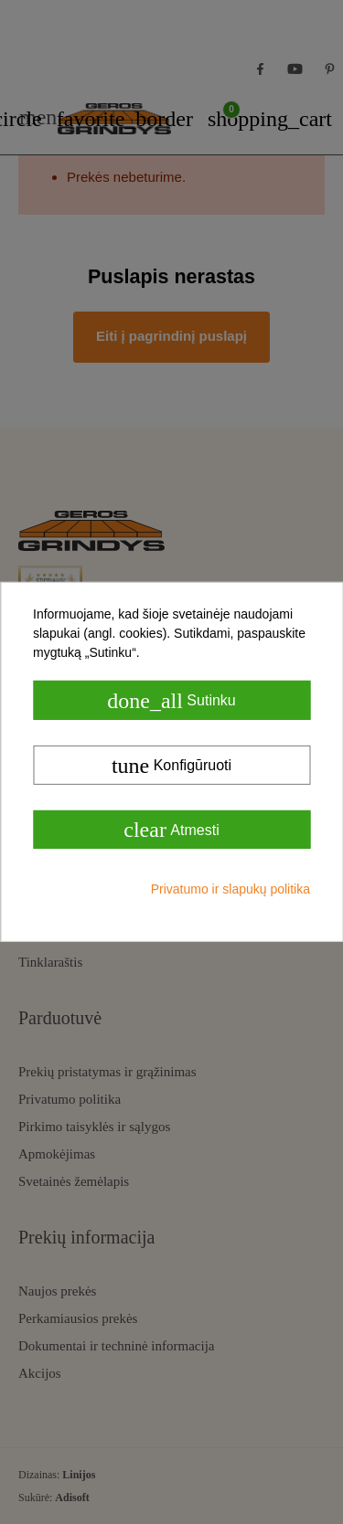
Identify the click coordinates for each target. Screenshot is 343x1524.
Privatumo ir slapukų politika (230, 889)
